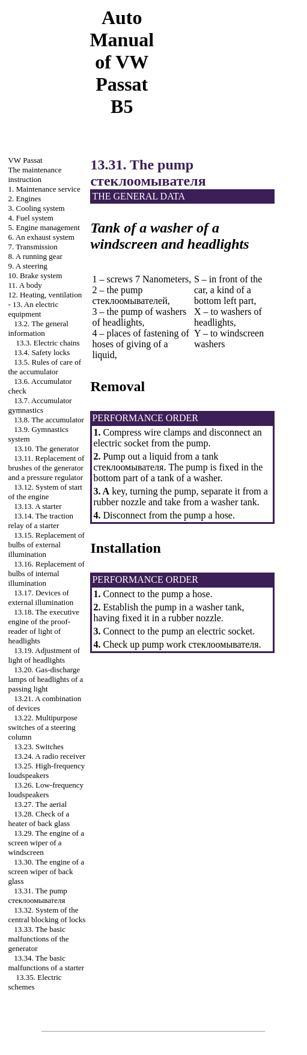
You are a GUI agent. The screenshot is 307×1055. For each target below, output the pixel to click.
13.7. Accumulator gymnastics (39, 405)
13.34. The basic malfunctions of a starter (46, 962)
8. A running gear (35, 256)
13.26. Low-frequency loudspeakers (46, 789)
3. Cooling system (36, 208)
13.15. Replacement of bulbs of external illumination (46, 545)
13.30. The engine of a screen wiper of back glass (46, 871)
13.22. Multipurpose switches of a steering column (43, 727)
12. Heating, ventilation (45, 294)
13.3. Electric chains (47, 342)
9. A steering (27, 265)
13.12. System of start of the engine (45, 491)
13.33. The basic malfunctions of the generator (38, 939)
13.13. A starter (37, 506)
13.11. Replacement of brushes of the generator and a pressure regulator (46, 468)
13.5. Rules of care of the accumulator (44, 366)
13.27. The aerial (40, 804)
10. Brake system (35, 275)
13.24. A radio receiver (49, 756)
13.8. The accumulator (49, 419)
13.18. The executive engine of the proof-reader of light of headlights (43, 626)
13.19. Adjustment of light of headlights (44, 655)
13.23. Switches (39, 746)
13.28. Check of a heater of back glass (39, 818)
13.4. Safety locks (42, 352)
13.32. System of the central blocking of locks (46, 914)
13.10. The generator (46, 448)
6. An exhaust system (41, 237)
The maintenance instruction (34, 174)
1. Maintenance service (44, 188)
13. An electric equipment (33, 309)
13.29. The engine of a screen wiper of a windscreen (46, 842)
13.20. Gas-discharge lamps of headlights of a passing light (45, 679)
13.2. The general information (38, 328)
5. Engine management (44, 227)
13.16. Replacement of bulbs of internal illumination (46, 573)
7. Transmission (32, 246)
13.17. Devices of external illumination (40, 597)
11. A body (24, 285)
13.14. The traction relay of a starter (40, 520)
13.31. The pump (37, 895)
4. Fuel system (30, 217)
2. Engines (24, 198)
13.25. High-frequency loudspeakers (46, 770)
